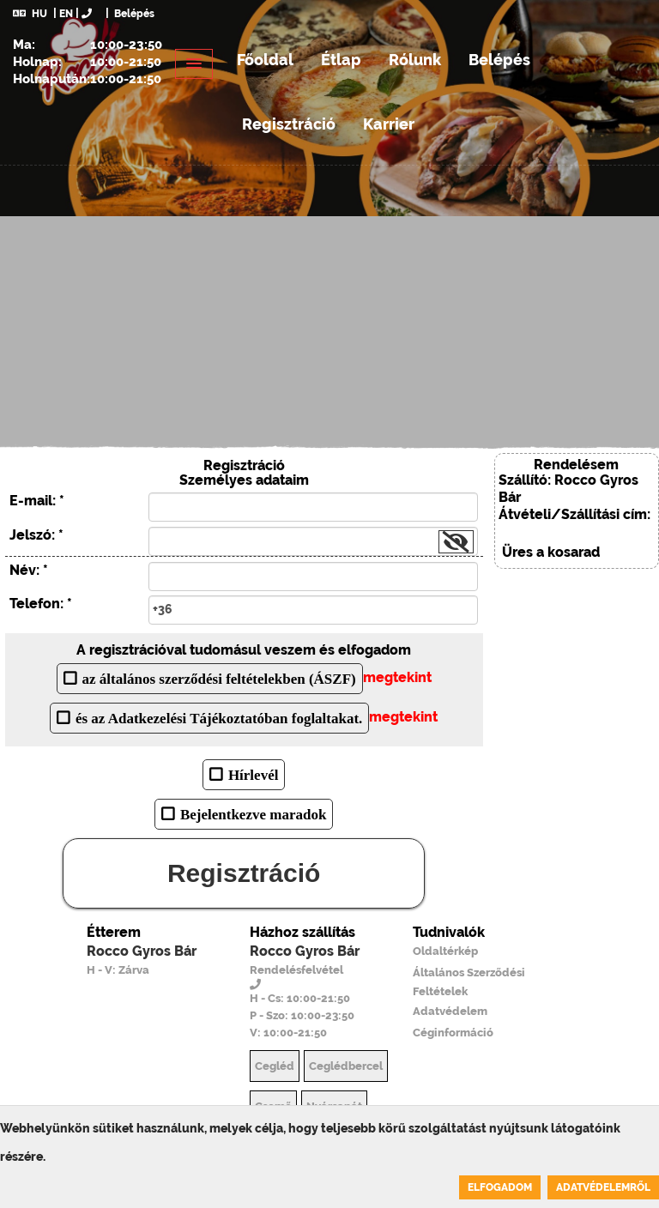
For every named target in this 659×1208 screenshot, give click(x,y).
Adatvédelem (450, 1011)
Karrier (388, 124)
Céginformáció (453, 1032)
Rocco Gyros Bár (141, 951)
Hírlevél (253, 774)
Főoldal (265, 60)
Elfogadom (500, 1187)
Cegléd (274, 1066)
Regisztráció (289, 124)
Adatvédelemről (603, 1187)
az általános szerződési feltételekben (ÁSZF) (219, 678)
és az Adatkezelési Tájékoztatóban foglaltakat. (219, 717)
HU (30, 14)
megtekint (397, 677)
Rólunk (415, 60)
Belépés (133, 14)
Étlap (341, 60)
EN (66, 14)
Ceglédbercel (346, 1066)
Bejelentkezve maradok (253, 813)
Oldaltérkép (445, 951)
